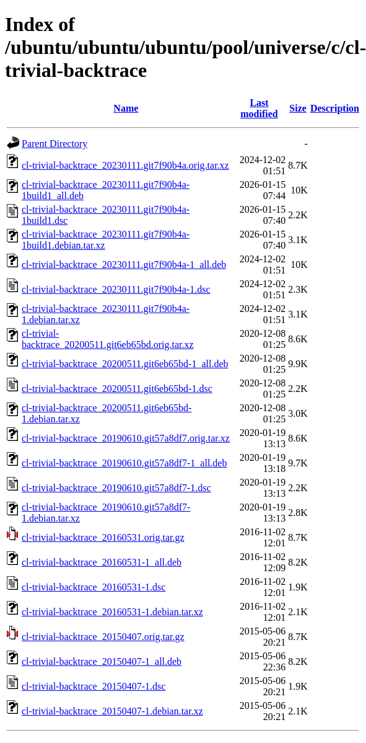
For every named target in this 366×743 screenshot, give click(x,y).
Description (334, 108)
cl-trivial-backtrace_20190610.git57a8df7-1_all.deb (124, 463)
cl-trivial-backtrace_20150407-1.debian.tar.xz (112, 711)
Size (298, 108)
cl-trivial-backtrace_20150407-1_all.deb (101, 661)
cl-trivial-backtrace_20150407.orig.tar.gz (103, 636)
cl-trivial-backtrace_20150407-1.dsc (93, 686)
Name (125, 108)
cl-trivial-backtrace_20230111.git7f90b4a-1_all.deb (124, 264)
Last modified (258, 108)
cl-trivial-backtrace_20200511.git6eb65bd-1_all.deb (125, 363)
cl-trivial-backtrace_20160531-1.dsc (93, 587)
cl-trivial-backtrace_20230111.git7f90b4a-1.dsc (116, 289)
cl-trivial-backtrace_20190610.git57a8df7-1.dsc (116, 488)
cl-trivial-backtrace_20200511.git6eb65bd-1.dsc (117, 388)
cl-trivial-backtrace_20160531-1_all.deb (101, 562)
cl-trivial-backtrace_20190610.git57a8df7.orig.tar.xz (126, 438)
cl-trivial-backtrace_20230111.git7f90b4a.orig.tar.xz (125, 165)
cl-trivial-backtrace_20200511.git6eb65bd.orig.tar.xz (108, 339)
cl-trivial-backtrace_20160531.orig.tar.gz (103, 537)
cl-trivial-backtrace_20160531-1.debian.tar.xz (112, 612)
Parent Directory (54, 143)
